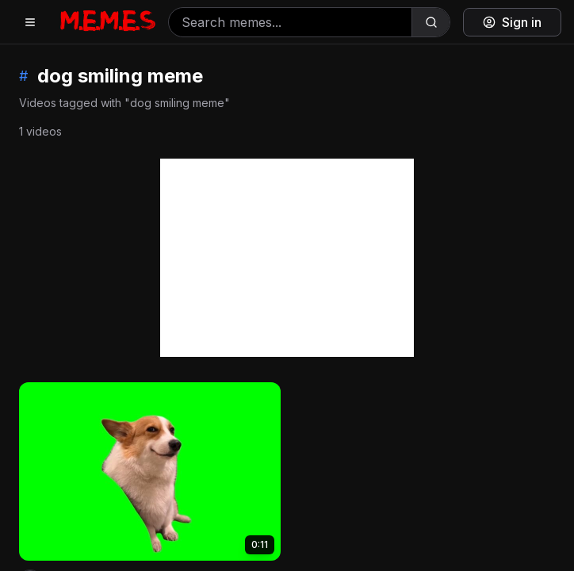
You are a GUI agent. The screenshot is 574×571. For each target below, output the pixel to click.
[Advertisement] (287, 258)
